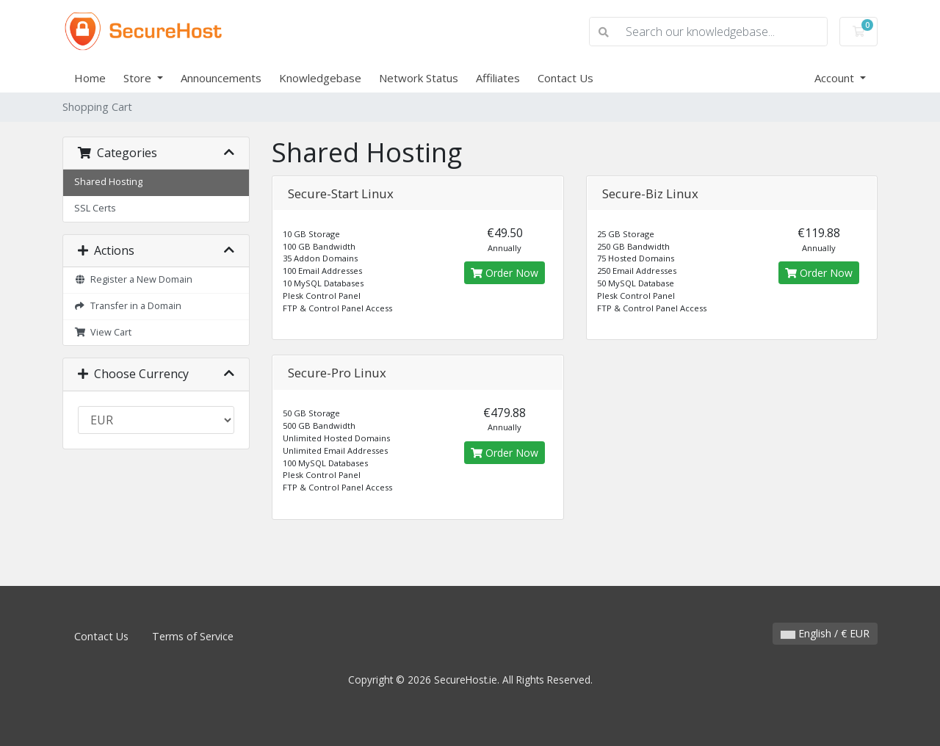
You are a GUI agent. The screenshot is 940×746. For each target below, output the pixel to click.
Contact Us (565, 77)
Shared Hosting (108, 181)
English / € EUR (825, 633)
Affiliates (498, 77)
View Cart (102, 332)
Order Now (504, 273)
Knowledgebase (320, 77)
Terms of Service (193, 636)
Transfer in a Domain (127, 306)
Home (90, 77)
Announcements (221, 77)
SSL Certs (95, 208)
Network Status (418, 77)
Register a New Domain (133, 279)
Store (138, 77)
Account (835, 77)
